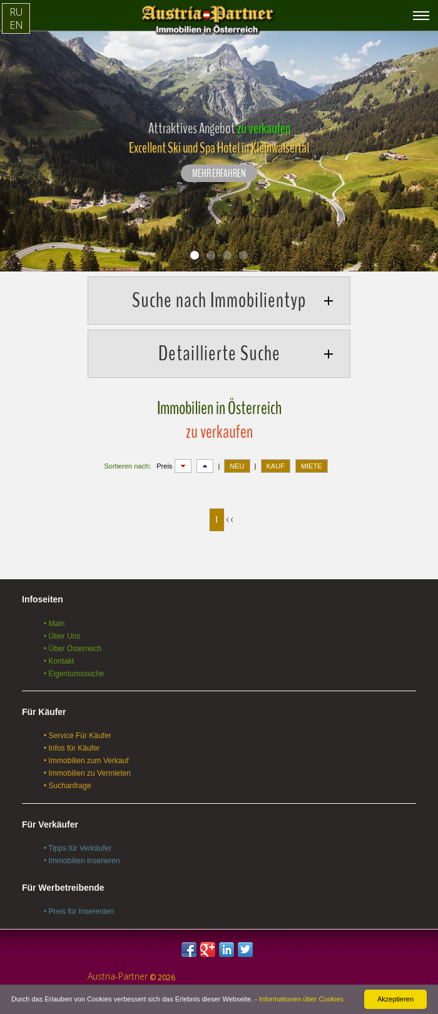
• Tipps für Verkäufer (77, 848)
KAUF (276, 466)
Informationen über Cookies (301, 999)
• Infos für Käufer (72, 748)
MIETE (311, 466)
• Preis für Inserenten (79, 911)
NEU (237, 466)
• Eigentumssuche (74, 673)
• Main (54, 623)
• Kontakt (59, 661)
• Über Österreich (72, 648)
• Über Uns (62, 636)
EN (16, 25)
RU (16, 12)
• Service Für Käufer (77, 735)
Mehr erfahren (219, 174)
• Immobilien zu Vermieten (87, 773)
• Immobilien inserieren (82, 860)
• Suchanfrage (67, 785)
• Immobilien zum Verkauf (86, 760)
